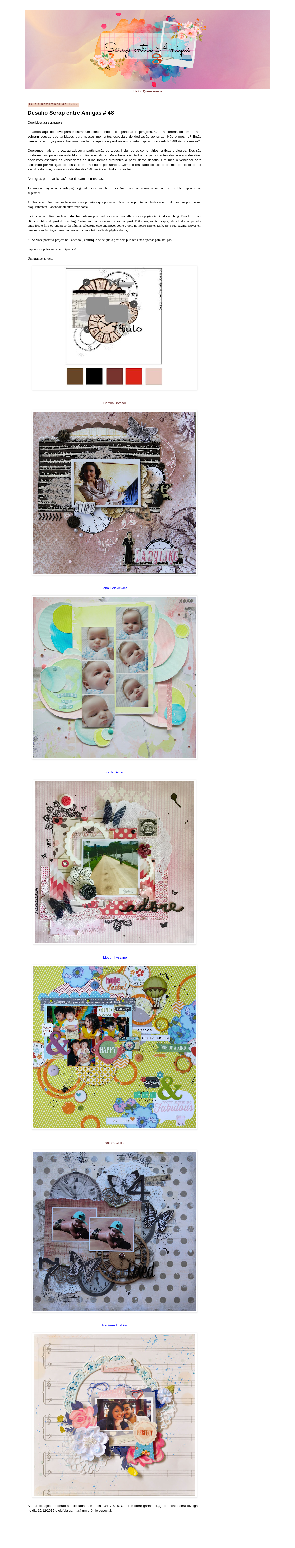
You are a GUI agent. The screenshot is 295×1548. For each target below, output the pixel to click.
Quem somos (152, 91)
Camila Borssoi (114, 403)
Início (136, 91)
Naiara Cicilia (114, 1143)
